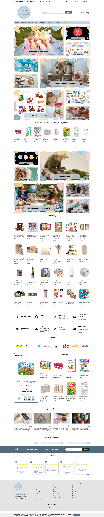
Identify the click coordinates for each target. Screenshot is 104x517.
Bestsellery (74, 491)
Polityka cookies (37, 495)
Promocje (74, 489)
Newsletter (55, 491)
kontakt (65, 22)
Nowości (74, 487)
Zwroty (35, 487)
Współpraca (55, 487)
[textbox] (24, 443)
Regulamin (36, 493)
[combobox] (25, 443)
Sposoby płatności (37, 497)
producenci (51, 22)
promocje (30, 22)
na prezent (59, 22)
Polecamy (74, 485)
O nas (54, 485)
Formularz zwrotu (37, 489)
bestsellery (23, 22)
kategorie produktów (40, 22)
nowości (17, 22)
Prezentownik (75, 497)
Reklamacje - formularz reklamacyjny (41, 491)
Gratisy (35, 501)
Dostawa (35, 485)
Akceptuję (76, 514)
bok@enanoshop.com (21, 496)
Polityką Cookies (33, 514)
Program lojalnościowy (58, 493)
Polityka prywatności (38, 499)
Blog (54, 495)
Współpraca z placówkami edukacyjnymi (61, 497)
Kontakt (54, 489)
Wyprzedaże (75, 493)
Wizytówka (74, 495)
